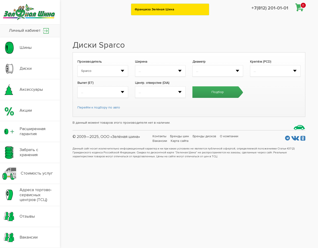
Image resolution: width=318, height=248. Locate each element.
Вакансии (160, 141)
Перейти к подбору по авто (98, 107)
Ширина (141, 62)
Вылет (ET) (85, 83)
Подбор (218, 92)
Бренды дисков (204, 136)
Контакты (159, 136)
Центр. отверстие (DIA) (152, 83)
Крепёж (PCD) (260, 62)
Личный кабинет (29, 31)
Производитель (89, 62)
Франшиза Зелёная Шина (154, 9)
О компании (229, 136)
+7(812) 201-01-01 (269, 8)
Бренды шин (179, 136)
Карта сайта (179, 141)
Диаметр (199, 62)
